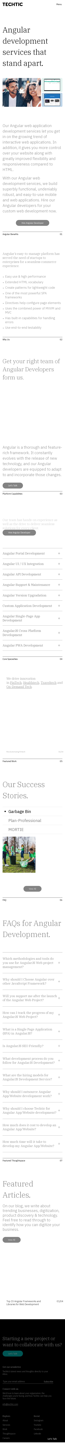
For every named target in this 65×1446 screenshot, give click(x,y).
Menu (59, 4)
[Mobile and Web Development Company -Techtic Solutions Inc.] (13, 4)
